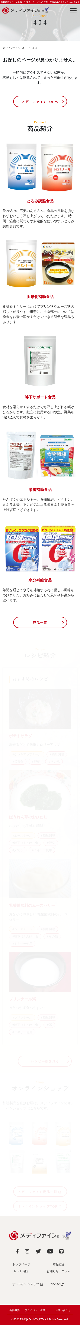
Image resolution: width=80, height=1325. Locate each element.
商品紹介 (59, 1264)
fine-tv (57, 1284)
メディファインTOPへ (40, 101)
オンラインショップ (27, 1284)
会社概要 (14, 1310)
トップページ (21, 1264)
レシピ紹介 (21, 1271)
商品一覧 (40, 622)
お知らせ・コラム (59, 1271)
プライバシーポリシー (37, 1310)
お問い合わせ (63, 1310)
